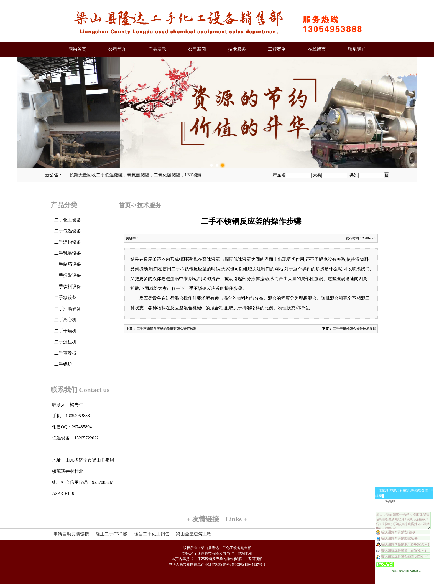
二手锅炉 (63, 364)
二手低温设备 (67, 231)
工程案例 (277, 49)
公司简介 (117, 49)
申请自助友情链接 (71, 534)
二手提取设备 (67, 275)
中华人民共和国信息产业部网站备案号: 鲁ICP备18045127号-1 (217, 564)
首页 (125, 205)
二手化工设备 (67, 220)
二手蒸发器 (65, 353)
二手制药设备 (67, 264)
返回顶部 (255, 559)
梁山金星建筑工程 (193, 534)
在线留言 (317, 49)
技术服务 (237, 49)
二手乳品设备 (67, 253)
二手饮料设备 (67, 286)
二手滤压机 (65, 342)
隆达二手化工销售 (151, 534)
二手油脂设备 (67, 308)
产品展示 (157, 49)
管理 (230, 553)
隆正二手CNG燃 (111, 534)
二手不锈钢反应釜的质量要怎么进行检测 (166, 329)
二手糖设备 (65, 297)
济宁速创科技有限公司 (208, 553)
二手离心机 (65, 319)
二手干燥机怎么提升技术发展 (354, 329)
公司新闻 (197, 49)
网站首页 (77, 49)
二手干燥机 (65, 330)
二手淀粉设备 (67, 242)
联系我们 (357, 49)
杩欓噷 (390, 501)
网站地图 (245, 553)
